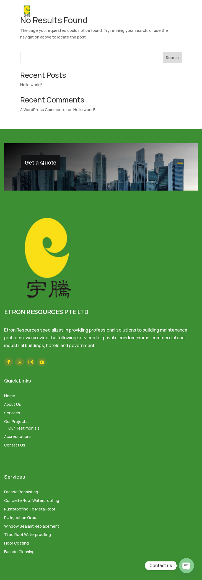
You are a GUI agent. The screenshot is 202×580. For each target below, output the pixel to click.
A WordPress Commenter (43, 109)
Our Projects (16, 421)
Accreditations (18, 436)
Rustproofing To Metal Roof (29, 509)
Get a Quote (40, 162)
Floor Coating (16, 543)
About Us (12, 404)
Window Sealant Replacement (31, 526)
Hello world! (31, 84)
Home (9, 395)
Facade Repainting (21, 491)
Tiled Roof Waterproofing (27, 534)
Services (12, 412)
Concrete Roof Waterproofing (31, 500)
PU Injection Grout (21, 517)
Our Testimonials (24, 428)
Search (172, 57)
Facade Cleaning (19, 551)
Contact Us (14, 445)
